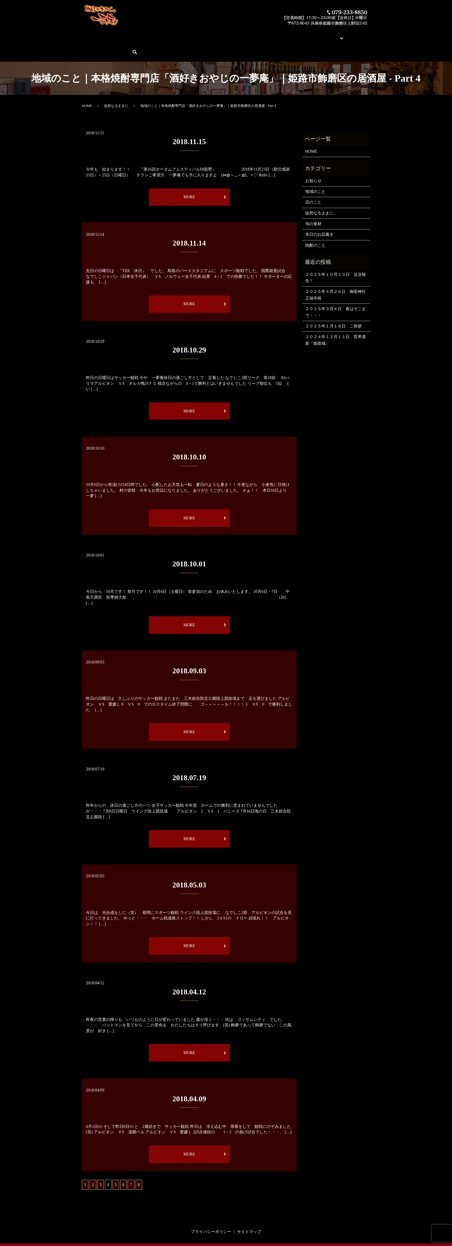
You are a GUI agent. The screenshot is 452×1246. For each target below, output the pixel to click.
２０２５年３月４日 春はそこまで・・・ (335, 292)
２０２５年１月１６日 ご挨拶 (333, 306)
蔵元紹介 (267, 35)
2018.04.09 (189, 1079)
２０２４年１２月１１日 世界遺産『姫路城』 (335, 320)
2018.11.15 (189, 122)
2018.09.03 (189, 651)
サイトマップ (249, 1212)
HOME (91, 35)
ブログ (305, 35)
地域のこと (315, 171)
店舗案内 (287, 35)
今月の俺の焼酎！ (210, 35)
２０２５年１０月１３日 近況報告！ (335, 257)
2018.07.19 (189, 758)
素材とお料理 (243, 35)
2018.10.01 (189, 544)
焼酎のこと (315, 225)
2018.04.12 (189, 972)
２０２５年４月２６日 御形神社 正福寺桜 (336, 274)
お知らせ (313, 161)
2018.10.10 (189, 437)
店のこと (313, 182)
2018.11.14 (189, 223)
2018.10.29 (189, 330)
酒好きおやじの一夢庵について (129, 35)
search (367, 35)
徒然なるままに (116, 86)
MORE (189, 177)
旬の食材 (313, 204)
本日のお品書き (176, 35)
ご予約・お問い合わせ (337, 35)
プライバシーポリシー (211, 1212)
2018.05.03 (189, 865)
